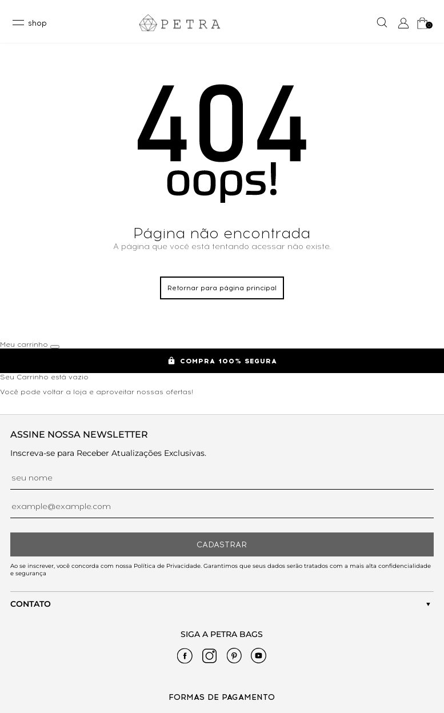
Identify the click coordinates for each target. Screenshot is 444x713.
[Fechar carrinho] (54, 347)
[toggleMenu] (29, 23)
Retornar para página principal (222, 288)
